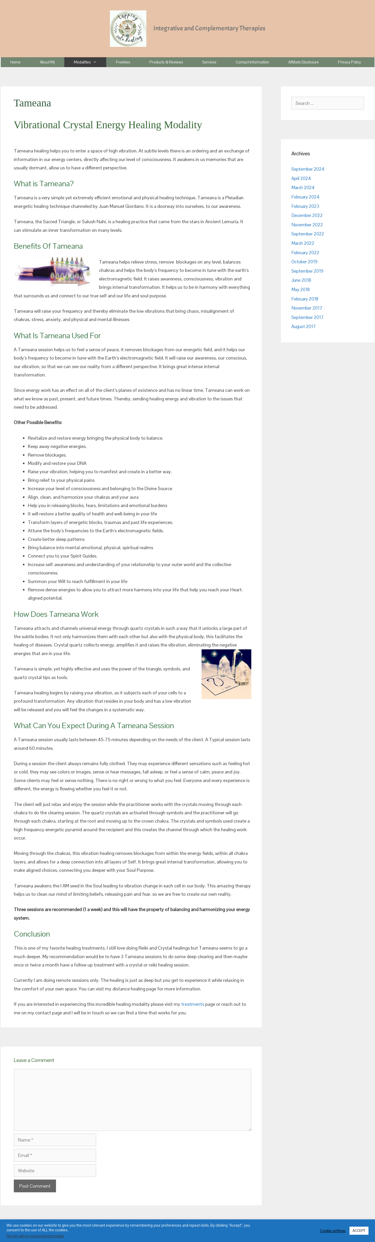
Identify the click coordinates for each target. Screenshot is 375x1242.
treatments (192, 1004)
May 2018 (300, 289)
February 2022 (305, 252)
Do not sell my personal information (35, 1236)
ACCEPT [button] (359, 1230)
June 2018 (301, 280)
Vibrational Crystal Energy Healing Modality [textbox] (108, 125)
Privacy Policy (349, 62)
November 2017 (306, 308)
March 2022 (302, 243)
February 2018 (304, 299)
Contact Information (252, 62)
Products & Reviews (166, 62)
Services (209, 62)
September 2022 (307, 234)
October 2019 (304, 262)
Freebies (123, 62)
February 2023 (305, 206)
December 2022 (307, 215)
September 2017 (307, 317)
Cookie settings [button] (333, 1230)
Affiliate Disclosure (303, 62)
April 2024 (301, 178)
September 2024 (307, 169)
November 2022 (307, 225)
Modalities (90, 62)
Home (15, 62)
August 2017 (303, 326)
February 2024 (305, 197)
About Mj (47, 62)
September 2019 (307, 271)
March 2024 (303, 187)
